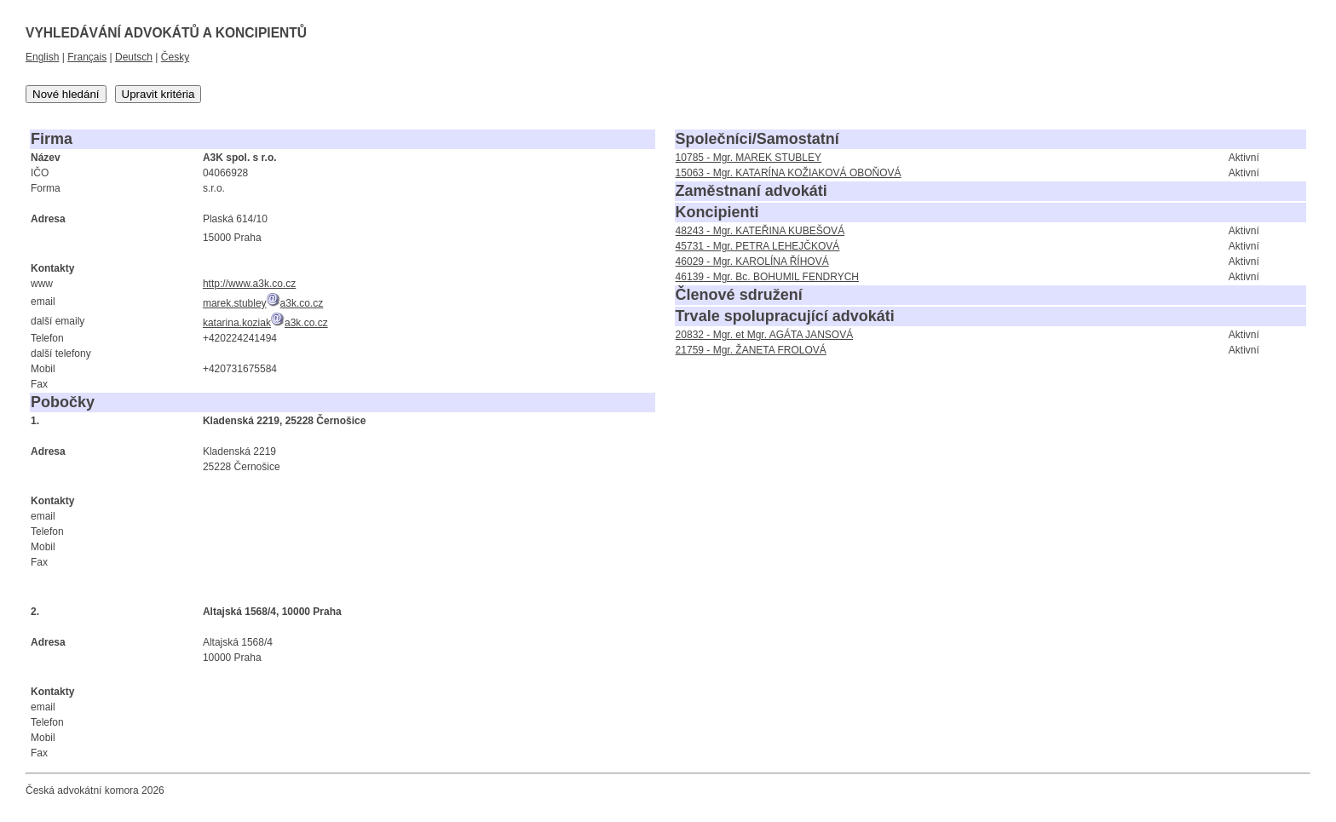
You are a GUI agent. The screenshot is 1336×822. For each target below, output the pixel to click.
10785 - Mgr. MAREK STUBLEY (748, 158)
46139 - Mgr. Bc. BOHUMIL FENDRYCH (767, 277)
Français (87, 57)
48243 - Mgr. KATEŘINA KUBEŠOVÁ (760, 231)
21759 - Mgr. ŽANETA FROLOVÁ (751, 350)
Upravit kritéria (158, 94)
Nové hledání (66, 94)
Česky (175, 57)
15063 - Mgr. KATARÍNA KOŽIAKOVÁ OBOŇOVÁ (788, 173)
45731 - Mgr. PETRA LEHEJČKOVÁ (758, 246)
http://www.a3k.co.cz (249, 284)
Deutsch (134, 57)
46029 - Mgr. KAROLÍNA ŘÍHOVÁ (752, 261)
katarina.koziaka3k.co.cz (265, 323)
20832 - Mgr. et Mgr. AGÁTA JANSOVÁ (765, 335)
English (42, 57)
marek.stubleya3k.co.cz (263, 303)
